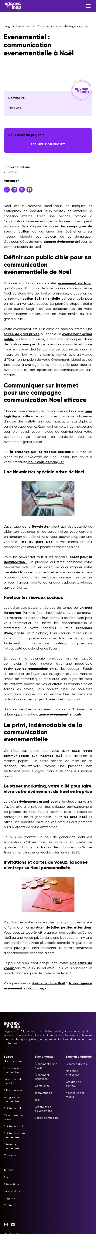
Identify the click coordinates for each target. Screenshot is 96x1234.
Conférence (42, 1086)
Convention (11, 1155)
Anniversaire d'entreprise (11, 1070)
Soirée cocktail (13, 1126)
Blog (6, 1177)
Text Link (14, 107)
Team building (43, 1093)
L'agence (9, 1198)
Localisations (12, 1191)
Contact (9, 1205)
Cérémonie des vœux (13, 1117)
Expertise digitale (77, 1064)
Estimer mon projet (48, 144)
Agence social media (75, 1095)
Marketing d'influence (72, 1073)
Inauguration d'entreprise (12, 1099)
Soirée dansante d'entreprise (14, 1135)
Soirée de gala (13, 1108)
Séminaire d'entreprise (11, 1146)
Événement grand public (46, 1066)
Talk (37, 1100)
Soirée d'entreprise (47, 1118)
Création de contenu (73, 1084)
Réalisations (11, 1184)
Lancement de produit (13, 1081)
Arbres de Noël (13, 1090)
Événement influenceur (42, 1077)
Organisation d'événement (43, 1109)
